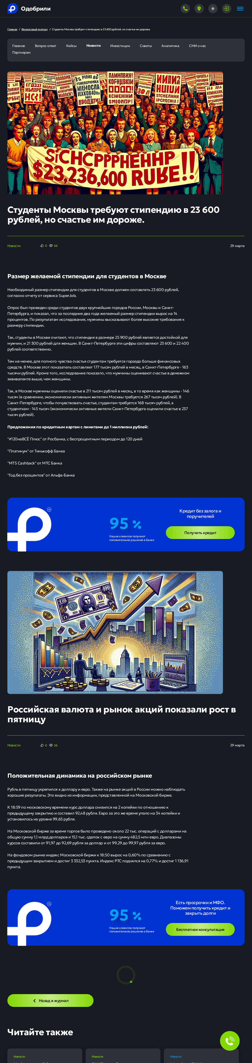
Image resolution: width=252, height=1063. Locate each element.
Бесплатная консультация (200, 929)
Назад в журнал (50, 1000)
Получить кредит (200, 532)
